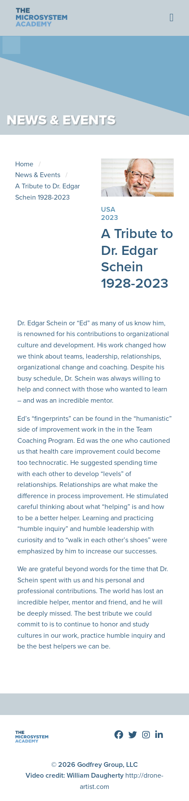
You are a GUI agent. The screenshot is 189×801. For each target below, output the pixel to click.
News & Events (37, 175)
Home (24, 164)
